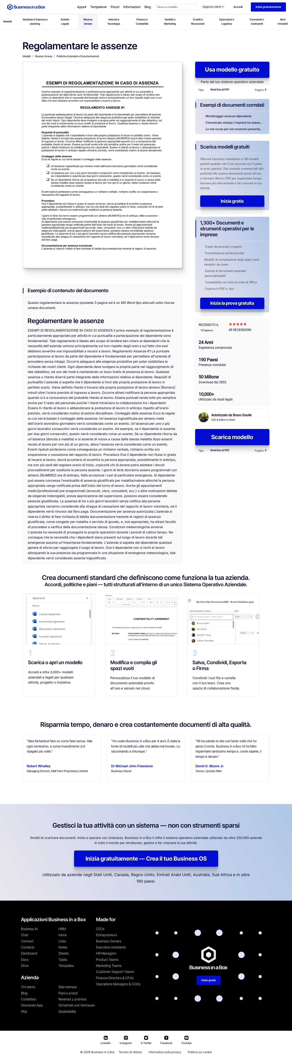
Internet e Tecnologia (113, 21)
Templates (66, 966)
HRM (62, 929)
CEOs (100, 929)
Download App (32, 1005)
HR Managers (106, 953)
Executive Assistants (111, 947)
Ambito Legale (65, 21)
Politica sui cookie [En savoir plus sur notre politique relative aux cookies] (200, 1052)
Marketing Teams (108, 966)
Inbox (63, 935)
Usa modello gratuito (232, 69)
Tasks (63, 960)
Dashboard (29, 953)
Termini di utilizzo (130, 1052)
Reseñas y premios (72, 999)
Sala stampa (68, 987)
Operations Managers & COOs (118, 984)
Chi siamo (28, 987)
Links (62, 941)
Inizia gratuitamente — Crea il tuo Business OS (146, 858)
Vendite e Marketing (170, 21)
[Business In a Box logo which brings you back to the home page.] (26, 7)
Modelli (7, 21)
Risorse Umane (88, 21)
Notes (63, 947)
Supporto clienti (213, 6)
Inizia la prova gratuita (232, 303)
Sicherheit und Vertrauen (77, 1005)
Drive (25, 966)
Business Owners (108, 941)
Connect (27, 941)
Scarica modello (232, 437)
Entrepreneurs (106, 935)
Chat (24, 935)
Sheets (64, 953)
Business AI (29, 929)
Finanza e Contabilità (142, 21)
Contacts (27, 947)
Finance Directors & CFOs (115, 978)
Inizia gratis (232, 201)
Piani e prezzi (68, 993)
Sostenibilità (67, 1012)
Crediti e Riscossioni (197, 21)
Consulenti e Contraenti (257, 21)
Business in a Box (103, 1052)
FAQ (24, 1012)
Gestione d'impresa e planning (35, 21)
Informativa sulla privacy (165, 1052)
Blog (24, 993)
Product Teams (107, 960)
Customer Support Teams (115, 972)
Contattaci (28, 999)
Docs (24, 960)
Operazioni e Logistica (226, 21)
